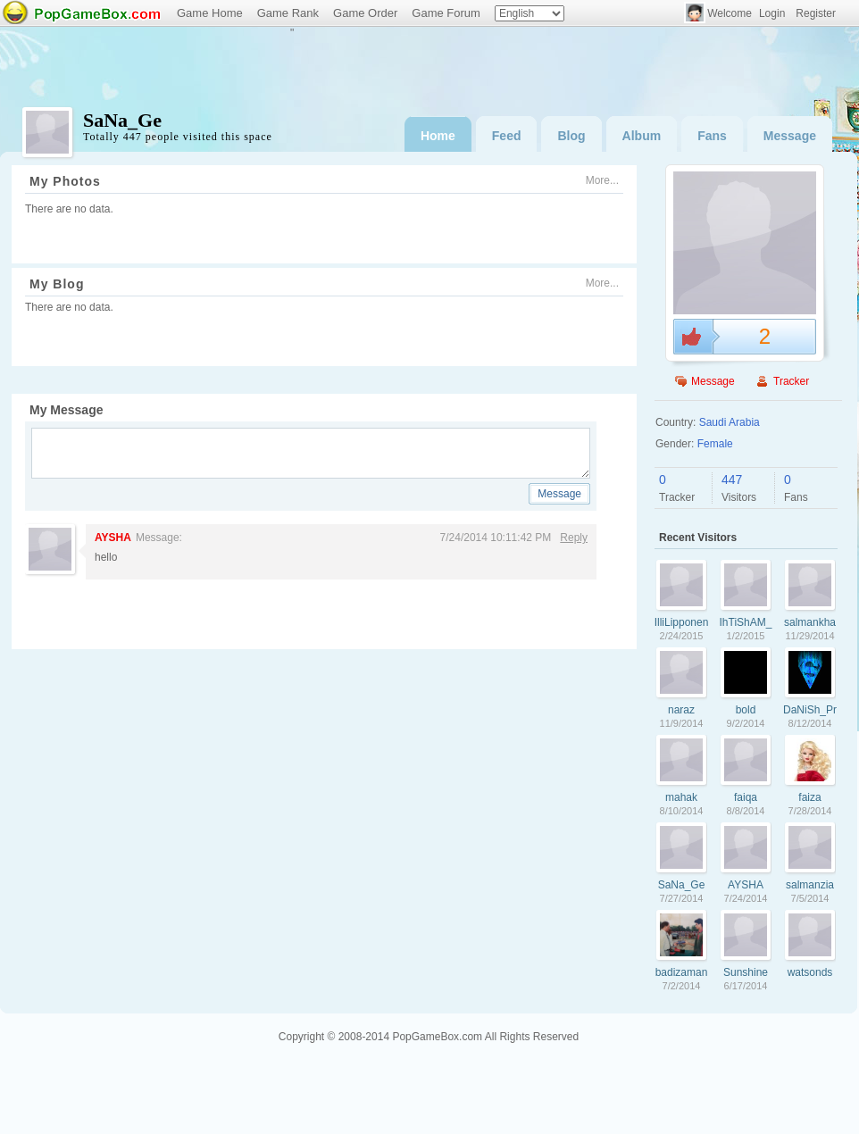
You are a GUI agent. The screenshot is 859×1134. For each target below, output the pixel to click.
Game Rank (288, 13)
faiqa (745, 797)
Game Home (210, 13)
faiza (809, 797)
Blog (571, 136)
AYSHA (113, 537)
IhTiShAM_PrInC (746, 622)
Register (816, 13)
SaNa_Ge (681, 885)
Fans (712, 136)
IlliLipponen (682, 622)
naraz (681, 710)
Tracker (791, 381)
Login (772, 13)
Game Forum (446, 13)
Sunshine (745, 972)
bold (746, 710)
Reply (574, 537)
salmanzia (810, 885)
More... (602, 180)
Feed (506, 136)
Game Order (365, 13)
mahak (681, 797)
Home (438, 136)
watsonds (810, 972)
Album (642, 136)
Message (789, 136)
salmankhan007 (810, 622)
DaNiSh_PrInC (810, 710)
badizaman (681, 972)
